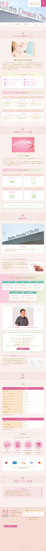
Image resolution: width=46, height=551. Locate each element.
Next (42, 233)
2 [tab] (22, 255)
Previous (4, 233)
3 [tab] (23, 255)
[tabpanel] (23, 238)
